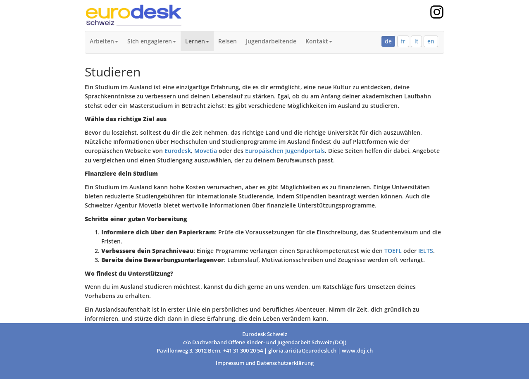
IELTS (425, 251)
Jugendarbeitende (271, 41)
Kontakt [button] (318, 41)
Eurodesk (177, 151)
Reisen (227, 41)
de (388, 41)
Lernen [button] (197, 41)
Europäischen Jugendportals (285, 151)
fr (403, 41)
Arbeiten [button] (104, 41)
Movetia (205, 151)
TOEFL (393, 251)
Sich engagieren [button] (151, 41)
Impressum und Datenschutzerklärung (265, 363)
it (416, 41)
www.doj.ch (357, 350)
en (430, 41)
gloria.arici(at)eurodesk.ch (302, 350)
